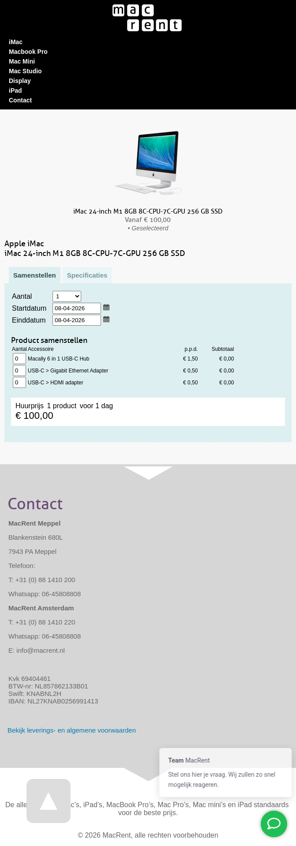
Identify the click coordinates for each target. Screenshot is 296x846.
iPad (15, 90)
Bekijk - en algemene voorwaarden (71, 730)
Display (20, 80)
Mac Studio (25, 71)
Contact (20, 100)
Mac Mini (22, 61)
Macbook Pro (28, 51)
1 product (19, 358)
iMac (15, 41)
